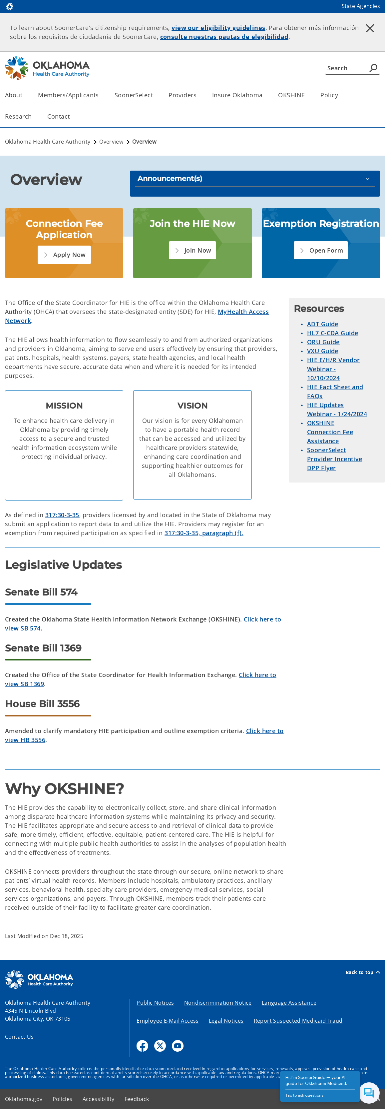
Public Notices (155, 1002)
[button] (64, 255)
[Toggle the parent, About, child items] (24, 95)
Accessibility (99, 1099)
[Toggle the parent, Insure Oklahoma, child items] (264, 95)
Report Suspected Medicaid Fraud (298, 1020)
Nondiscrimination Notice (218, 1002)
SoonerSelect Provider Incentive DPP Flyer (334, 459)
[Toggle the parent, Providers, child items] (198, 95)
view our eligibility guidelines (218, 28)
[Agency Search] (373, 68)
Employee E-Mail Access (167, 1020)
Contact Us (19, 1036)
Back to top (363, 972)
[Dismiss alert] (370, 28)
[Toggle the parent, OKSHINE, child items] (307, 95)
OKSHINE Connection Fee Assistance (330, 432)
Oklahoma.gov (24, 1099)
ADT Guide (322, 324)
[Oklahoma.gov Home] (9, 6)
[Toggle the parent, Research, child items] (34, 116)
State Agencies (361, 6)
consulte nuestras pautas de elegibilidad (224, 37)
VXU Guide (322, 351)
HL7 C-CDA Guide (332, 333)
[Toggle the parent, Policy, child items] (340, 95)
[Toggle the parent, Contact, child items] (72, 116)
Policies (63, 1099)
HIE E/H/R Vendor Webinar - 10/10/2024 (333, 369)
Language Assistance (289, 1002)
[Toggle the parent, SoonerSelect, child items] (155, 95)
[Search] (352, 68)
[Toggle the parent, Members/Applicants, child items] (101, 95)
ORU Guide (323, 342)
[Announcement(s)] (255, 178)
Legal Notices (226, 1020)
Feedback (137, 1099)
